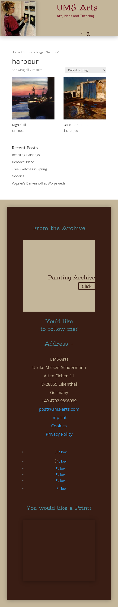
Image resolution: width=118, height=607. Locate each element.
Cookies (59, 426)
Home (16, 52)
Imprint (59, 417)
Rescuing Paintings (26, 155)
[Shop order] (85, 70)
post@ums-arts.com (59, 409)
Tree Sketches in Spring (29, 169)
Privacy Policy (59, 434)
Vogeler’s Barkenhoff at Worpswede (39, 183)
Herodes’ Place (23, 162)
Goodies (18, 176)
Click (87, 286)
